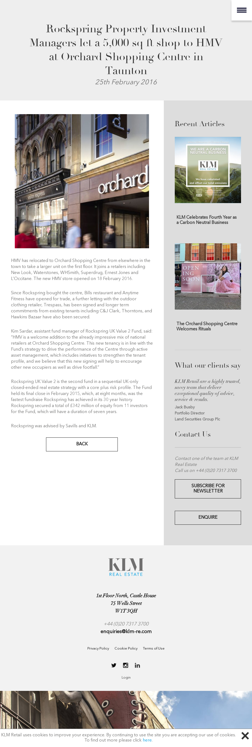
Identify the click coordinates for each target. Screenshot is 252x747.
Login (126, 677)
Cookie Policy (126, 648)
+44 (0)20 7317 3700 (126, 624)
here (147, 740)
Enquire (207, 517)
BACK (82, 444)
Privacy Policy (98, 648)
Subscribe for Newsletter (208, 489)
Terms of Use (154, 648)
